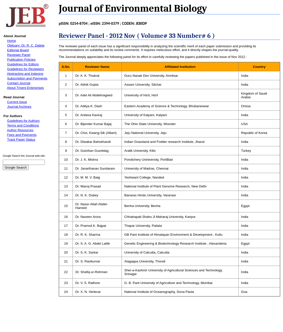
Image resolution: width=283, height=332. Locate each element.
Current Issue (17, 102)
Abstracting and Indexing (25, 74)
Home (11, 41)
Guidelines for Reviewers (25, 69)
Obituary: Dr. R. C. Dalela (25, 45)
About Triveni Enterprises (25, 88)
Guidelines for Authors (23, 121)
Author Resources (20, 130)
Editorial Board (18, 50)
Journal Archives (19, 106)
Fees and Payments (22, 135)
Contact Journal (18, 83)
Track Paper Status (21, 139)
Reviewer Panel (18, 55)
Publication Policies (21, 59)
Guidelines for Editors (23, 64)
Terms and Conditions (23, 125)
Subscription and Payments (27, 78)
